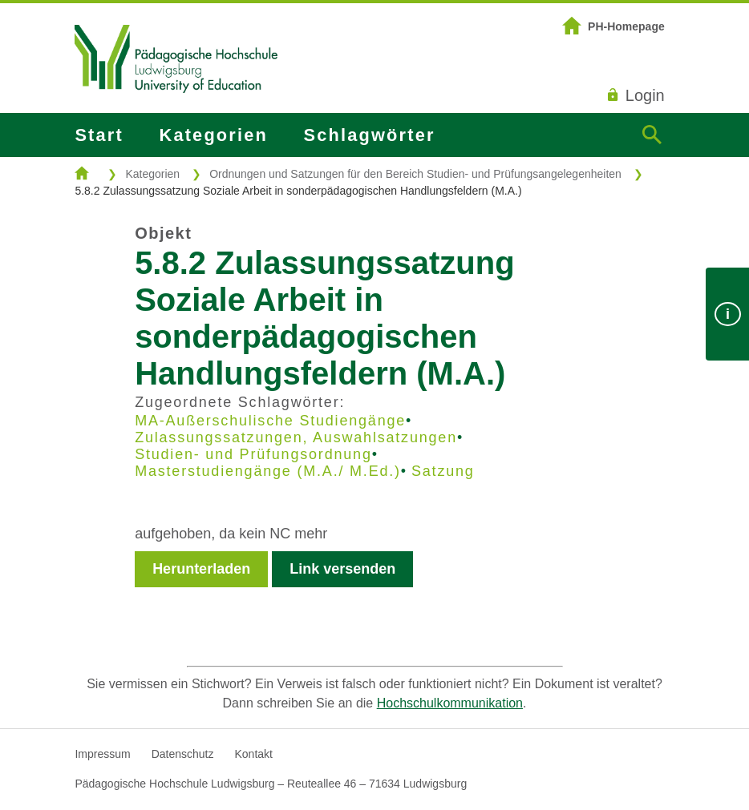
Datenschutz (183, 754)
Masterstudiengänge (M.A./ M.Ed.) (268, 471)
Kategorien (214, 135)
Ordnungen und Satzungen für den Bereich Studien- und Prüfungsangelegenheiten (415, 173)
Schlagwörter (369, 135)
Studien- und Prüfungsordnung (253, 454)
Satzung (443, 471)
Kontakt (253, 754)
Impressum (102, 754)
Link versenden (342, 569)
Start (99, 135)
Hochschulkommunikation (450, 703)
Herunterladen (201, 569)
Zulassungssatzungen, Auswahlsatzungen (296, 437)
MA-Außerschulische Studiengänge (270, 421)
